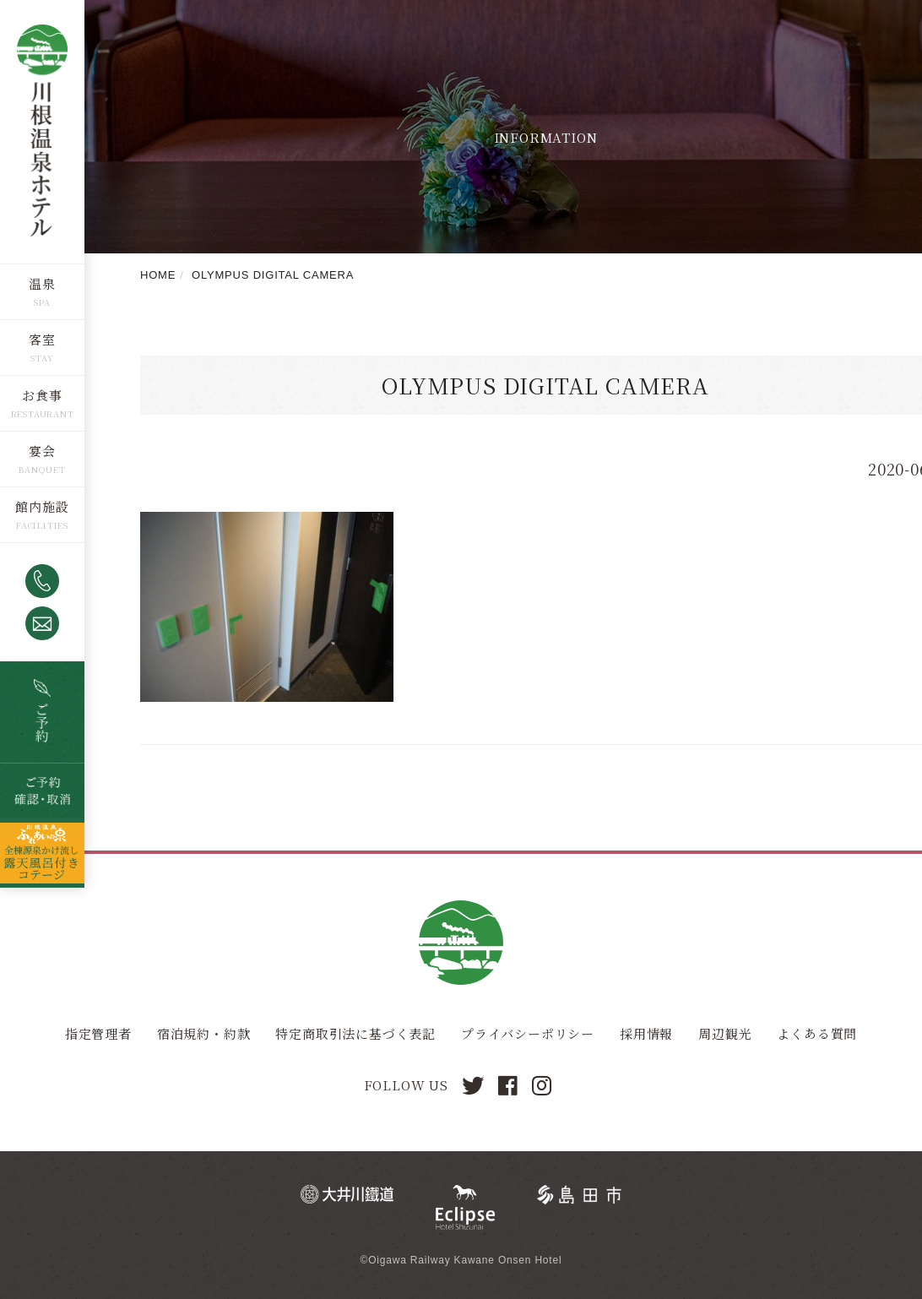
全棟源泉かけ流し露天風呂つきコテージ (42, 853)
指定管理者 (98, 1033)
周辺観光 (724, 1033)
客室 (42, 339)
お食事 (42, 395)
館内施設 (41, 506)
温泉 (42, 283)
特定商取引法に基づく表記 (355, 1033)
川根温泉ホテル (42, 131)
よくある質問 (817, 1033)
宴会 (42, 450)
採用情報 (646, 1033)
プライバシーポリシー (527, 1033)
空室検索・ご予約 (42, 712)
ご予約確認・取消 (42, 791)
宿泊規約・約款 (204, 1033)
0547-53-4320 (42, 581)
